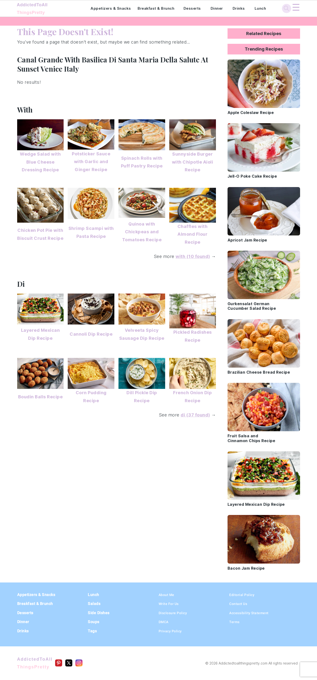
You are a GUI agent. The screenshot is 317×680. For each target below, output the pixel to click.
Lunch (260, 8)
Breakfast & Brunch (156, 8)
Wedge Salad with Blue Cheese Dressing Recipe (40, 161)
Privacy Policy (170, 631)
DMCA (164, 622)
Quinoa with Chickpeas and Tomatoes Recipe (142, 231)
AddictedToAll (47, 9)
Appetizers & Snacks (110, 8)
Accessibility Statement (249, 613)
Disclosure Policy (173, 613)
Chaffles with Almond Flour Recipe (192, 234)
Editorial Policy (241, 595)
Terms (234, 622)
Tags (92, 631)
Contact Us (238, 604)
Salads (94, 603)
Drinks (239, 8)
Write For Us (169, 604)
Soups (93, 622)
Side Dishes (99, 613)
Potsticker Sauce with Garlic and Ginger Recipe (91, 161)
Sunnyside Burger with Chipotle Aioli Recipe (192, 161)
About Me (166, 595)
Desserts (192, 8)
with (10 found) (193, 256)
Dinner (217, 8)
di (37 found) (195, 414)
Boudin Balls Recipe (40, 396)
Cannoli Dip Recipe (91, 334)
